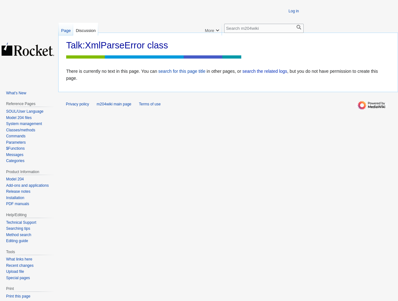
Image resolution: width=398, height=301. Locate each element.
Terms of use (150, 104)
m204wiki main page (114, 104)
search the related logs (264, 71)
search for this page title (181, 71)
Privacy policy (77, 104)
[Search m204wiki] (264, 28)
